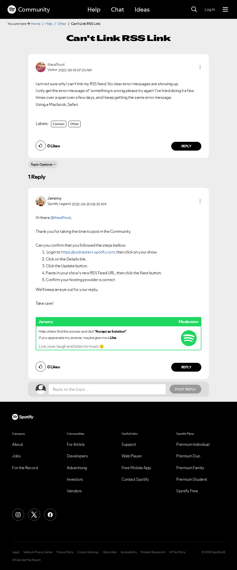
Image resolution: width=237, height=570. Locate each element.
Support (129, 444)
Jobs (16, 456)
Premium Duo (188, 456)
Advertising (77, 467)
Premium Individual (192, 444)
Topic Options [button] (41, 164)
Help (93, 9)
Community (29, 9)
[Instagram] (18, 515)
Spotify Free (187, 491)
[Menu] (225, 9)
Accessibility (129, 552)
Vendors (74, 491)
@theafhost (60, 217)
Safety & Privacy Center (38, 552)
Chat (117, 9)
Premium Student (191, 479)
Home (35, 23)
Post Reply (185, 389)
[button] (200, 67)
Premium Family (190, 467)
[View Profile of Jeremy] (54, 198)
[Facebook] (50, 515)
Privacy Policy (64, 552)
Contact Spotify (135, 479)
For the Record (25, 467)
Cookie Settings (88, 552)
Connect (59, 124)
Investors (75, 479)
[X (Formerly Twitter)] (34, 515)
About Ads (110, 552)
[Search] (194, 9)
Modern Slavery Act (153, 552)
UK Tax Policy (177, 552)
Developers (77, 456)
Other (61, 23)
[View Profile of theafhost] (56, 64)
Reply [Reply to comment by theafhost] (186, 146)
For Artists (76, 444)
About (17, 444)
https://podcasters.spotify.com (88, 252)
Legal (15, 552)
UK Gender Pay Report (26, 560)
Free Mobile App (136, 467)
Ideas (142, 9)
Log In (210, 9)
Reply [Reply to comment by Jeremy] (186, 367)
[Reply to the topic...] (107, 389)
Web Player (132, 456)
